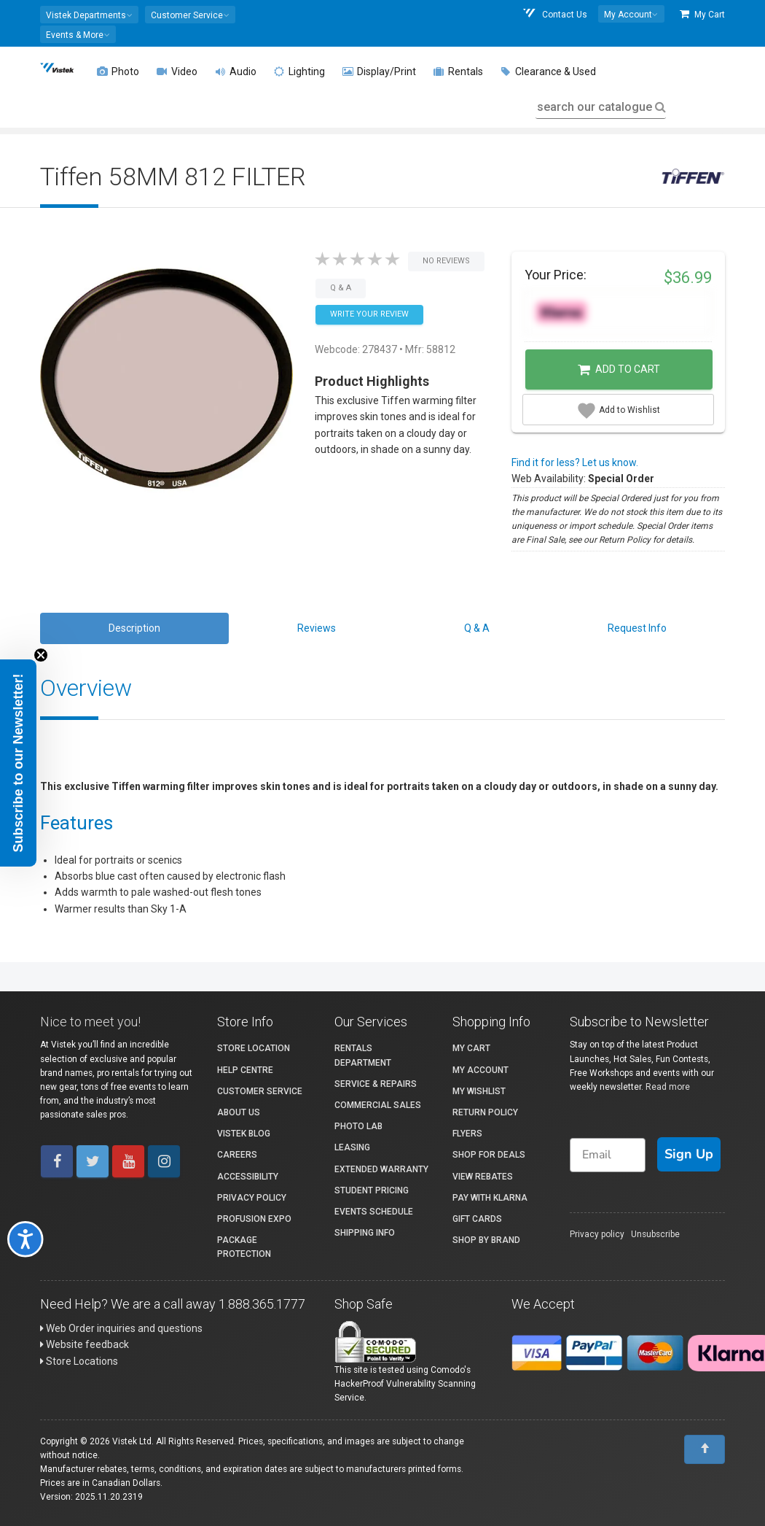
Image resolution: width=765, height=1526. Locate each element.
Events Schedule (373, 1212)
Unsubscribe (655, 1234)
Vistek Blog (243, 1133)
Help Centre (245, 1070)
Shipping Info (364, 1233)
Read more (668, 1087)
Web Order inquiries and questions (121, 1328)
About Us (238, 1112)
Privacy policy (597, 1234)
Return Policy (485, 1112)
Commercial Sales (377, 1105)
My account (480, 1070)
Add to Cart (619, 369)
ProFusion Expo (254, 1219)
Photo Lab (358, 1126)
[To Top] (704, 1449)
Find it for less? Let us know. (574, 462)
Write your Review (369, 314)
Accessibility (247, 1176)
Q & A (477, 628)
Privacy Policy (251, 1198)
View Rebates (482, 1176)
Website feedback (84, 1344)
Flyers (467, 1133)
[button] (89, 14)
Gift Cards (477, 1219)
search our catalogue (600, 107)
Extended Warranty (381, 1169)
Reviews (316, 628)
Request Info (637, 628)
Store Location (253, 1048)
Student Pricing (371, 1190)
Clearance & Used (548, 71)
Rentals (458, 71)
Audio (235, 71)
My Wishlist (479, 1091)
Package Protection (244, 1247)
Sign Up (688, 1154)
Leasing (352, 1147)
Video (177, 71)
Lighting (299, 71)
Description (134, 628)
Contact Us (554, 14)
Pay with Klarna (489, 1198)
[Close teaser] (41, 655)
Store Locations (79, 1361)
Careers (237, 1155)
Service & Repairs (375, 1084)
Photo (118, 71)
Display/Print (379, 71)
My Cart (702, 14)
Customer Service (259, 1091)
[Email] (608, 1155)
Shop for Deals (488, 1155)
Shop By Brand (486, 1240)
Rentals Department (362, 1055)
